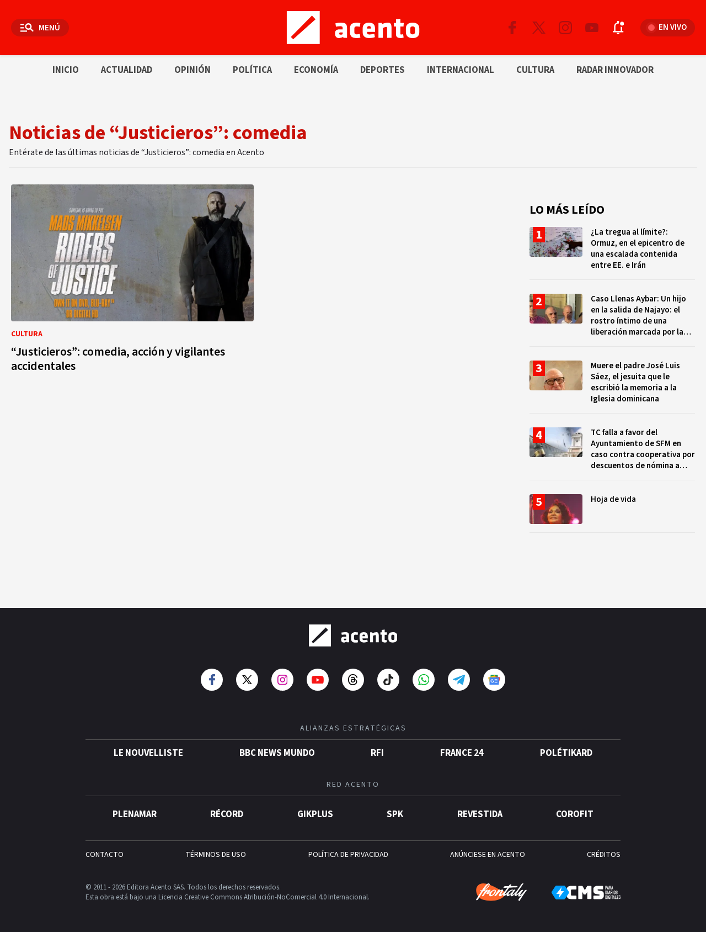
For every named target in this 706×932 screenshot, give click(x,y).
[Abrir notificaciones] (618, 28)
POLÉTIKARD (566, 749)
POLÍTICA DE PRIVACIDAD (348, 851)
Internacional (460, 70)
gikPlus (315, 811)
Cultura (535, 70)
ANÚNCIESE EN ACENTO (487, 851)
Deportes (382, 70)
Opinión (192, 70)
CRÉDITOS (604, 851)
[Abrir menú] (40, 27)
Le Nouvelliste (148, 749)
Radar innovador (615, 70)
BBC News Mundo (277, 749)
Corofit (574, 811)
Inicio (65, 70)
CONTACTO (104, 851)
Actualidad (126, 70)
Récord (226, 811)
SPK (395, 811)
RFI (377, 749)
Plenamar (135, 811)
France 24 (462, 749)
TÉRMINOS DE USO (215, 851)
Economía (316, 70)
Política (252, 70)
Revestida (479, 811)
